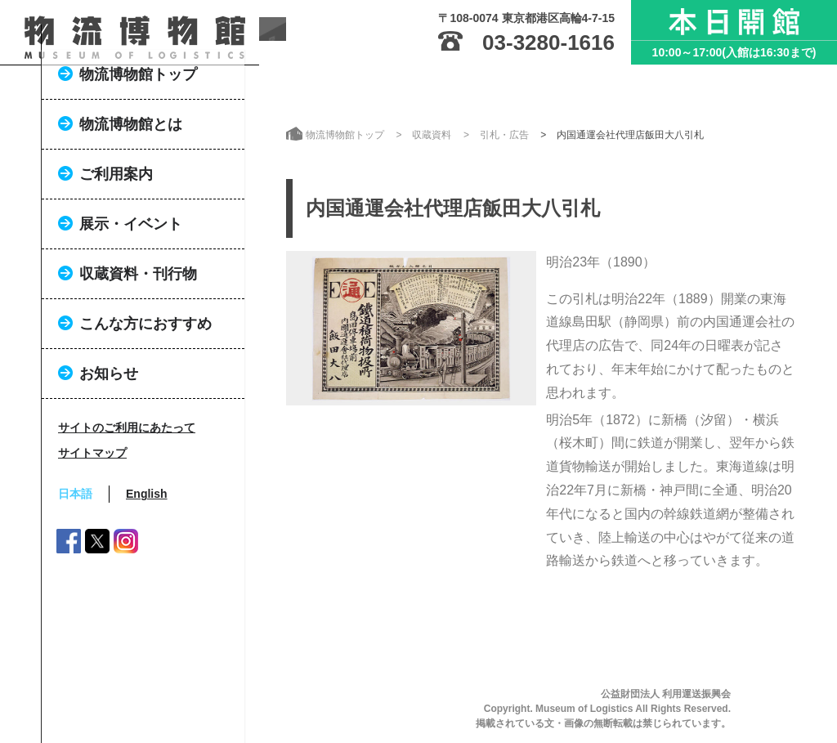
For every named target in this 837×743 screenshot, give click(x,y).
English (147, 566)
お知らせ (108, 446)
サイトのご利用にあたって (126, 500)
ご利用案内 (116, 247)
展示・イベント (130, 297)
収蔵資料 (431, 135)
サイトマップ (92, 525)
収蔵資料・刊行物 (138, 346)
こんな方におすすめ (145, 396)
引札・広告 (504, 135)
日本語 (75, 566)
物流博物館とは (130, 197)
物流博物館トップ (138, 147)
